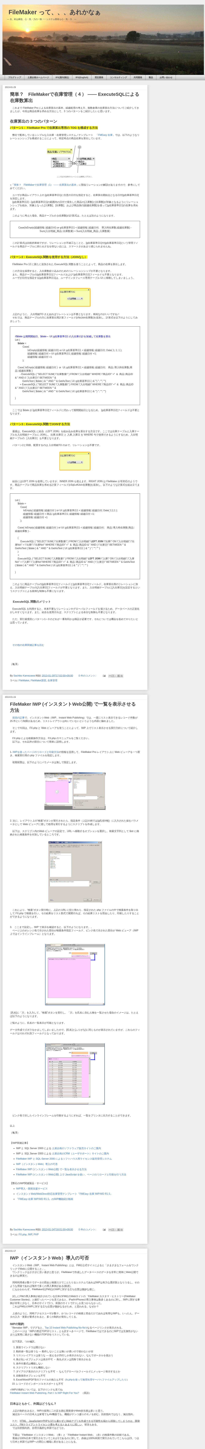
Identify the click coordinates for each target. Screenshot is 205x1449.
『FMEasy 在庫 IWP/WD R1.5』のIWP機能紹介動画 (44, 1199)
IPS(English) (82, 77)
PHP (36, 1234)
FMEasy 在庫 (105, 135)
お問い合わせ (166, 77)
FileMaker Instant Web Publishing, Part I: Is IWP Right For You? (44, 1393)
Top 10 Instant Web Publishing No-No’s (66, 1327)
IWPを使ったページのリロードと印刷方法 (36, 752)
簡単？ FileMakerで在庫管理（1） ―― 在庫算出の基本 (45, 185)
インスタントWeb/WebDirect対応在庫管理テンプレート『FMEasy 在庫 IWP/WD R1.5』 (64, 1194)
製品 (151, 77)
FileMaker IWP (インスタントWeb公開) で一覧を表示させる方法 (51, 1169)
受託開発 (99, 77)
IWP (30, 1234)
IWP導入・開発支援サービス (32, 1188)
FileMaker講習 (38, 680)
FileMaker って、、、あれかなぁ (51, 12)
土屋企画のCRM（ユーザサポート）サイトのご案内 (81, 1153)
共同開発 (138, 77)
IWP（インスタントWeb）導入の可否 (37, 1164)
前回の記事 (18, 717)
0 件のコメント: (88, 675)
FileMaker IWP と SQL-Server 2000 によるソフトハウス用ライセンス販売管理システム (64, 1158)
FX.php (23, 1234)
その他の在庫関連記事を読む (28, 645)
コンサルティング (118, 77)
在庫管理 (52, 680)
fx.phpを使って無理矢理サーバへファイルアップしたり (96, 1379)
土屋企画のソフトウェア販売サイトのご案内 (76, 1148)
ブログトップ (14, 77)
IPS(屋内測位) (62, 77)
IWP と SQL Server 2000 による (58, 1148)
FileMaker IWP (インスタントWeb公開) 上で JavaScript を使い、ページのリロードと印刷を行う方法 (71, 1174)
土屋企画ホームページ (38, 77)
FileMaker (24, 680)
